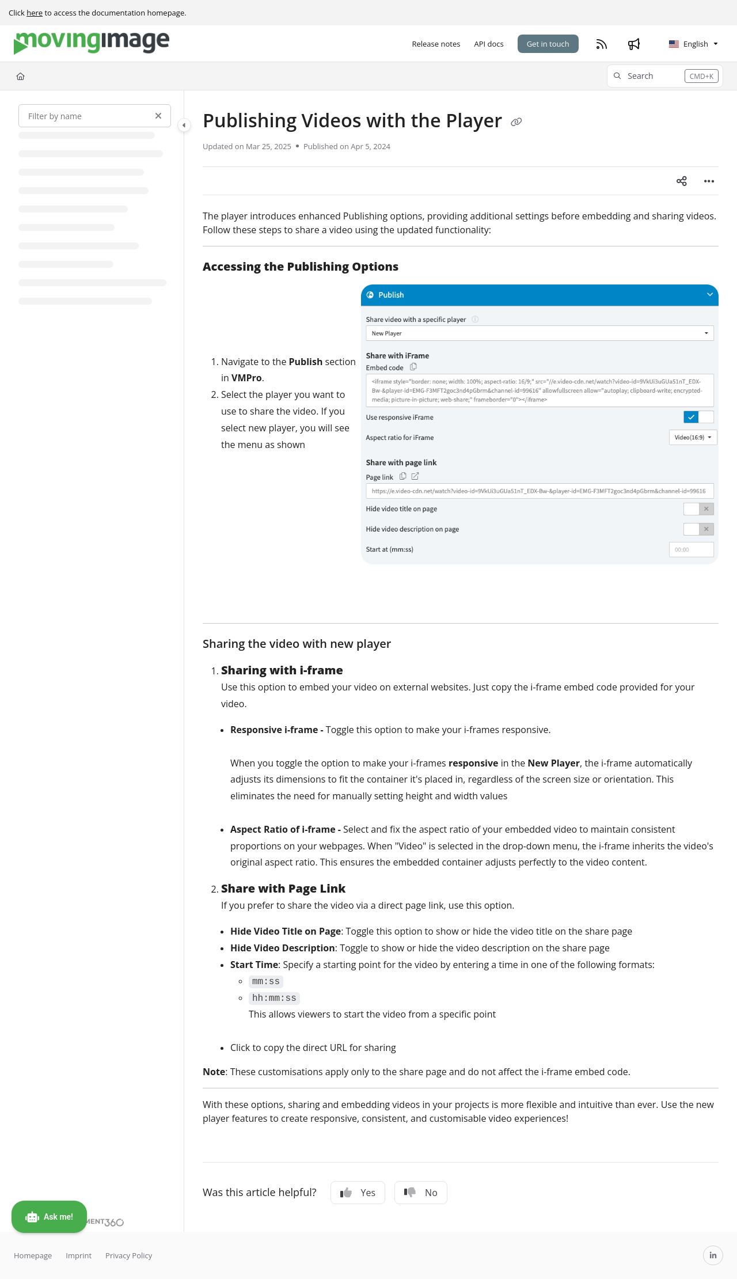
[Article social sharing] (682, 181)
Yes (358, 1192)
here (34, 12)
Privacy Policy (128, 1255)
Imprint (79, 1255)
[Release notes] (436, 44)
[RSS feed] (601, 44)
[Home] (20, 76)
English (688, 44)
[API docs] (488, 44)
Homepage (33, 1255)
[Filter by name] (94, 115)
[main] (460, 661)
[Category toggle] (184, 125)
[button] (665, 76)
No (421, 1192)
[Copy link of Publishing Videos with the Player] (516, 122)
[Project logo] (91, 44)
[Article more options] (709, 181)
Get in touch (548, 44)
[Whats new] (634, 44)
